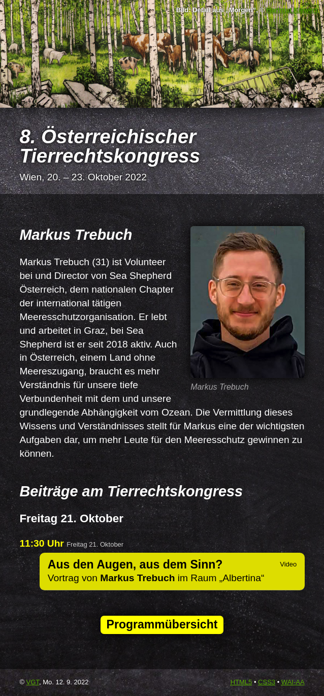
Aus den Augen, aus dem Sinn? (135, 564)
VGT (32, 682)
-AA (293, 682)
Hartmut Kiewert (292, 10)
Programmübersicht (162, 624)
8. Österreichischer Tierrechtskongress (109, 146)
